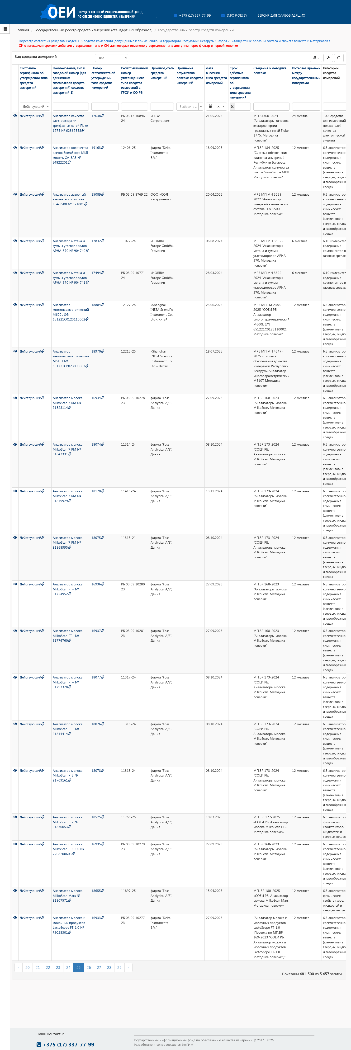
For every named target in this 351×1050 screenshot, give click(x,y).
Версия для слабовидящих (281, 15)
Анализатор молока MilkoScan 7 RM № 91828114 (67, 403)
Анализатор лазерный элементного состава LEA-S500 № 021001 (70, 199)
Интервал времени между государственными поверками (306, 75)
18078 (97, 770)
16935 (97, 844)
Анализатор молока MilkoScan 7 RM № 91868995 (67, 542)
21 (38, 967)
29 (119, 967)
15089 (97, 194)
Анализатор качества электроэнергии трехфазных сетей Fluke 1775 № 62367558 (70, 123)
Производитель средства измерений (162, 73)
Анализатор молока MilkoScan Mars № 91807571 (67, 895)
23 (58, 967)
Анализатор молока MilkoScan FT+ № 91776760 (67, 635)
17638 (97, 115)
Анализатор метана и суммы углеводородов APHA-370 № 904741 (71, 277)
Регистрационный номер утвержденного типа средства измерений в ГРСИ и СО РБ (134, 80)
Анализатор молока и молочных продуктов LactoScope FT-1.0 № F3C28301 (69, 925)
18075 (97, 537)
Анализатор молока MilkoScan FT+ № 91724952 (67, 589)
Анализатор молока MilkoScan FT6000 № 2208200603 (68, 849)
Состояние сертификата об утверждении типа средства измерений (33, 78)
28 (109, 967)
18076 (97, 724)
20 (27, 967)
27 (99, 967)
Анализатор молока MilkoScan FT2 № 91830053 (67, 822)
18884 (97, 304)
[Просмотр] (15, 115)
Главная (22, 29)
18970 (97, 351)
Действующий (32, 115)
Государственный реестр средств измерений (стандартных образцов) (93, 29)
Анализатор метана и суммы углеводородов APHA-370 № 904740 (71, 246)
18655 (97, 890)
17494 (97, 272)
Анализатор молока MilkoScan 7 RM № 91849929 (67, 496)
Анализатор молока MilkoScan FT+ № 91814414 (67, 729)
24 (68, 967)
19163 (97, 147)
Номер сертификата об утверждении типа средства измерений (103, 78)
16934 (97, 398)
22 (48, 967)
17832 (97, 241)
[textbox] (188, 106)
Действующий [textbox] (33, 106)
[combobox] (35, 107)
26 (89, 967)
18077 (97, 677)
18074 (97, 444)
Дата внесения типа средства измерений (216, 75)
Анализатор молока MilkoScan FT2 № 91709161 (67, 775)
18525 (97, 817)
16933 (97, 917)
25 (78, 967)
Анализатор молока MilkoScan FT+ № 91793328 (67, 682)
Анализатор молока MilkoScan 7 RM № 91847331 (67, 449)
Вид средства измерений (35, 56)
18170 (97, 491)
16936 (97, 584)
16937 (97, 630)
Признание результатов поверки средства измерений (189, 75)
